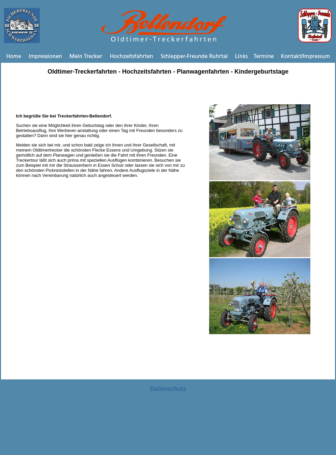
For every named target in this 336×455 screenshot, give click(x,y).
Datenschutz (168, 388)
